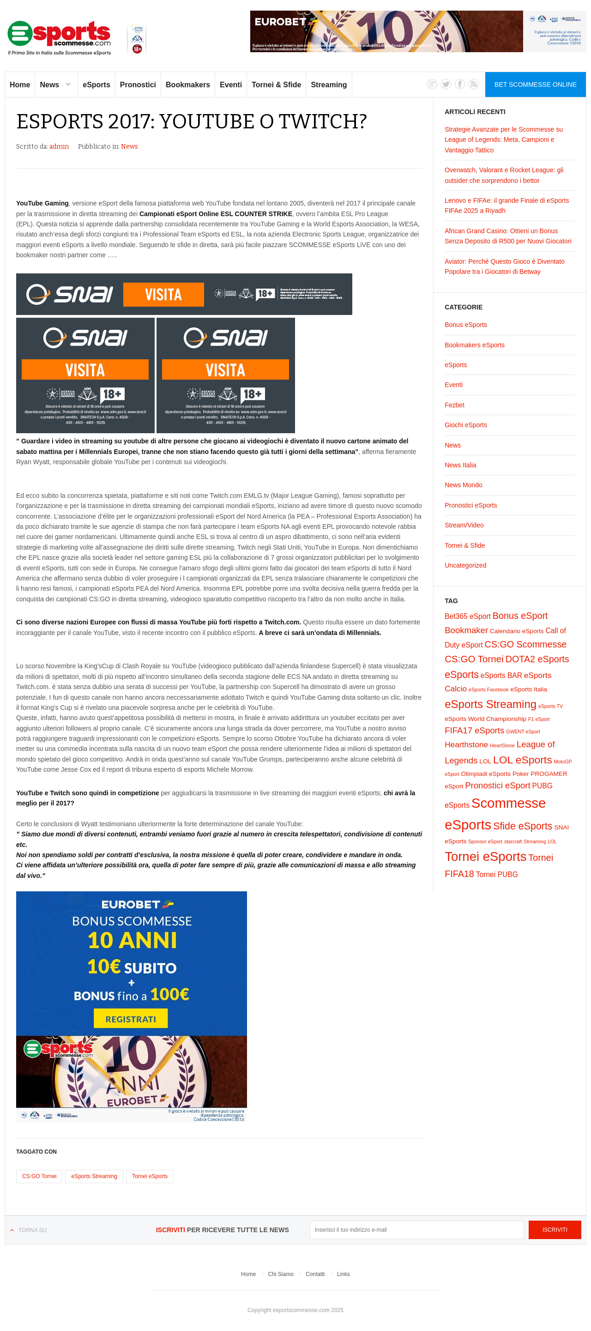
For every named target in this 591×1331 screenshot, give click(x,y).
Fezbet (454, 405)
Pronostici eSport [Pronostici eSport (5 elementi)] (497, 785)
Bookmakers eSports (475, 345)
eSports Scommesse (77, 38)
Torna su (32, 1230)
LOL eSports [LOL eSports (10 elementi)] (522, 760)
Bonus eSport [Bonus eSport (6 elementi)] (520, 616)
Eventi (231, 85)
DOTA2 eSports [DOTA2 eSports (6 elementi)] (537, 659)
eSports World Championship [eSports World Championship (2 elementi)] (485, 718)
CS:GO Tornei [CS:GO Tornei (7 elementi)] (474, 658)
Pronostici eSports (471, 505)
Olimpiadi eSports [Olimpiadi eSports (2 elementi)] (486, 773)
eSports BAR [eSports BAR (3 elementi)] (501, 675)
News (49, 85)
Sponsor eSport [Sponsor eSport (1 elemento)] (485, 841)
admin (59, 147)
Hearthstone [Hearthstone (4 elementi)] (466, 744)
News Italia (460, 465)
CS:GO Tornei (39, 1176)
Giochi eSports (466, 425)
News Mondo (463, 485)
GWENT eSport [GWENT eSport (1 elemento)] (523, 731)
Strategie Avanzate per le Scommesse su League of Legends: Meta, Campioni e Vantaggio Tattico (504, 140)
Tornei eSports (150, 1176)
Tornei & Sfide (276, 85)
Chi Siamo (280, 1274)
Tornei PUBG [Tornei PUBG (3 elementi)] (497, 874)
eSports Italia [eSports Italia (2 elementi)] (528, 689)
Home (20, 85)
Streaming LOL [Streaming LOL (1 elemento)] (540, 841)
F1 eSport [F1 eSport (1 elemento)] (539, 719)
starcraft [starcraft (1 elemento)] (513, 841)
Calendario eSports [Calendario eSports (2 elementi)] (517, 631)
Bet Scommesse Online (536, 84)
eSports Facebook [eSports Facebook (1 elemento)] (488, 689)
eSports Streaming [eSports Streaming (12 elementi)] (491, 704)
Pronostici (138, 85)
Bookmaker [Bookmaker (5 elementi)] (466, 630)
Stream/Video (464, 525)
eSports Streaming (94, 1176)
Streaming (329, 85)
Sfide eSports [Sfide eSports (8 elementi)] (522, 826)
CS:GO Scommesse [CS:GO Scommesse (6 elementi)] (525, 644)
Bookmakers (188, 85)
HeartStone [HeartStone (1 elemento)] (502, 745)
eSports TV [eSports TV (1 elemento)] (550, 706)
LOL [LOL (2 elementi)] (485, 761)
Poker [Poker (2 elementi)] (521, 773)
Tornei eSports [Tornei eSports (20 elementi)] (485, 856)
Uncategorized (465, 565)
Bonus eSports (466, 324)
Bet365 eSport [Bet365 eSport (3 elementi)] (468, 616)
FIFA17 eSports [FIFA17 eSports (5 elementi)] (474, 730)
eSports (96, 85)
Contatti (315, 1274)
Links (343, 1274)
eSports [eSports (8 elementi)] (462, 674)
